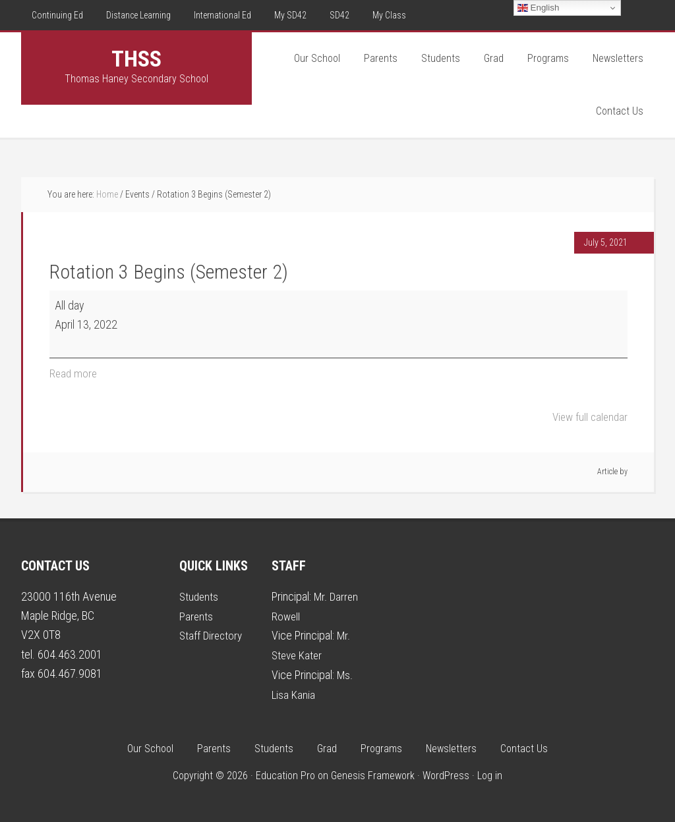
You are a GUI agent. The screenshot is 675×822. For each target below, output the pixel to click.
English (538, 8)
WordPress (446, 773)
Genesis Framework (373, 773)
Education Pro (285, 773)
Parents (196, 615)
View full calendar (588, 416)
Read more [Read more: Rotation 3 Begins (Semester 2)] (74, 373)
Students (199, 596)
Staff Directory (212, 635)
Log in (489, 773)
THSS (136, 58)
